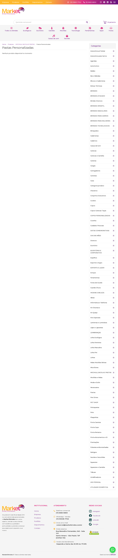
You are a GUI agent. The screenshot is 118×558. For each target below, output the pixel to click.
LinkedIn (96, 520)
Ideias (102, 298)
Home (4, 44)
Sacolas (67, 38)
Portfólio (25, 2)
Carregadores (102, 171)
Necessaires (102, 387)
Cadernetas (102, 136)
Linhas (102, 357)
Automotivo (102, 66)
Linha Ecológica (102, 338)
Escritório (39, 30)
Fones (111, 30)
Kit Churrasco (102, 308)
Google (95, 524)
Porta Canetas (102, 422)
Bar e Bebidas (102, 76)
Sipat (102, 30)
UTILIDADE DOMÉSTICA (102, 487)
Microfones (102, 367)
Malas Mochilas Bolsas (102, 362)
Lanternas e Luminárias (102, 323)
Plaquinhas (102, 417)
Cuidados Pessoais (102, 226)
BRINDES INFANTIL (102, 106)
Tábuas (102, 472)
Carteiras (102, 176)
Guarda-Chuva (102, 288)
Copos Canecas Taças (102, 211)
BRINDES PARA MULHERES (102, 121)
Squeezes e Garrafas (102, 467)
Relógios (102, 452)
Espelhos (102, 258)
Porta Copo (102, 427)
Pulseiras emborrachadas (102, 447)
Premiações (102, 442)
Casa (102, 181)
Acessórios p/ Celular (102, 51)
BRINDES (102, 91)
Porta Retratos (102, 432)
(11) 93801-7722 (74, 2)
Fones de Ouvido (102, 283)
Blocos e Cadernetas (102, 81)
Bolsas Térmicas (102, 86)
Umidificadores (102, 477)
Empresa (5, 2)
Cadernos (102, 141)
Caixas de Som (102, 146)
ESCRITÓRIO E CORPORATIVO (102, 252)
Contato (49, 2)
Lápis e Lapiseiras (102, 328)
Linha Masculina (102, 348)
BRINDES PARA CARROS (102, 116)
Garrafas (52, 30)
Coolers (102, 201)
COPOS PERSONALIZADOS (102, 216)
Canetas (102, 161)
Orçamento (111, 22)
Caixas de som (53, 38)
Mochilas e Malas (102, 377)
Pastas (102, 392)
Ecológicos (27, 30)
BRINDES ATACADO (102, 96)
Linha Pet (102, 352)
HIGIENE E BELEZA (102, 293)
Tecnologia (76, 30)
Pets (102, 412)
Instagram (96, 511)
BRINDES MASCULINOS (102, 111)
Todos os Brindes (11, 30)
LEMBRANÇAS (102, 333)
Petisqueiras (102, 407)
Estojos (102, 273)
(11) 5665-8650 (91, 2)
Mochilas (63, 30)
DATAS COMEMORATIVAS (102, 231)
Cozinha (102, 221)
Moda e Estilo (102, 382)
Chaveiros (102, 191)
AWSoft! (113, 554)
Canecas (102, 151)
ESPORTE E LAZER (102, 268)
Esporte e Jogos (102, 263)
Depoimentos (37, 2)
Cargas (102, 166)
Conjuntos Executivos (102, 196)
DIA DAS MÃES (102, 236)
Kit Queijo (102, 313)
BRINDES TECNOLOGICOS (102, 126)
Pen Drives (102, 397)
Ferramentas (89, 30)
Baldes (102, 71)
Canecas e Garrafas (102, 156)
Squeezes (102, 462)
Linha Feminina (102, 343)
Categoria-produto (102, 186)
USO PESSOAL (102, 482)
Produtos (15, 2)
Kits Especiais (102, 318)
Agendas (102, 61)
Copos (102, 206)
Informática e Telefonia (102, 303)
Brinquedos (102, 131)
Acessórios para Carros (102, 56)
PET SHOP (102, 402)
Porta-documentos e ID (102, 437)
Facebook (96, 516)
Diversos (102, 241)
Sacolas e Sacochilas (102, 457)
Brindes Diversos (102, 101)
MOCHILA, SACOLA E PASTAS (25, 44)
